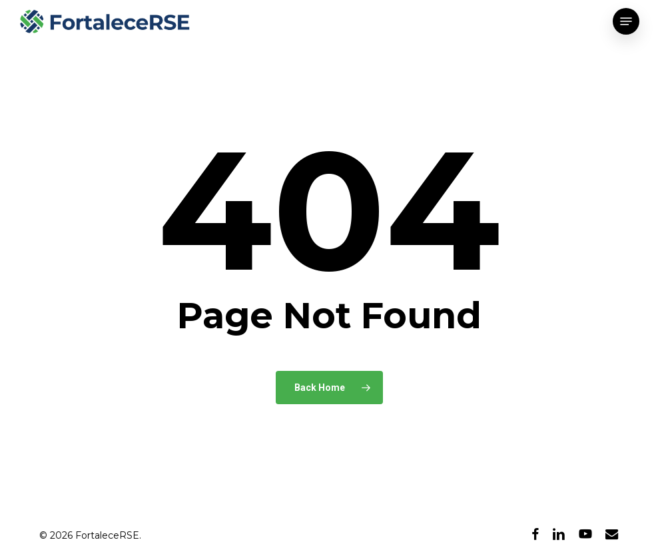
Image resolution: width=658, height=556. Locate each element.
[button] (626, 21)
